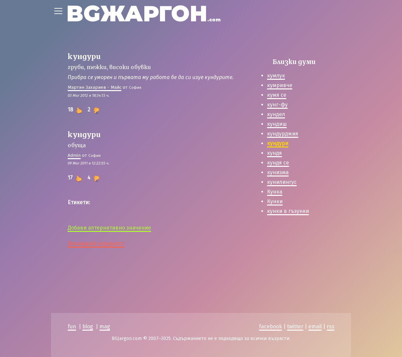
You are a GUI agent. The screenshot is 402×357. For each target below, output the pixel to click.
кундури (277, 143)
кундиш (277, 124)
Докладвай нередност (96, 243)
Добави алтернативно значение (109, 228)
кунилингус (282, 182)
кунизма (278, 172)
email (315, 326)
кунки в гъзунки (288, 211)
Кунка (274, 192)
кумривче (279, 85)
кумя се (276, 95)
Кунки (275, 201)
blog (87, 326)
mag (104, 326)
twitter (295, 326)
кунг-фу (277, 104)
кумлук (276, 75)
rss (330, 326)
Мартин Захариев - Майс (94, 87)
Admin (74, 155)
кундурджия (282, 133)
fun (72, 326)
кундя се (278, 162)
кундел (276, 114)
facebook (270, 326)
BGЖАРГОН (143, 13)
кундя (274, 153)
